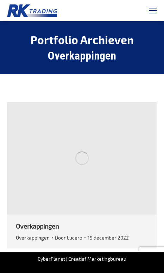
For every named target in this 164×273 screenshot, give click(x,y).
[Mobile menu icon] (153, 10)
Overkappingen (37, 226)
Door (68, 238)
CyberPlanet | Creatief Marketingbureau (82, 259)
